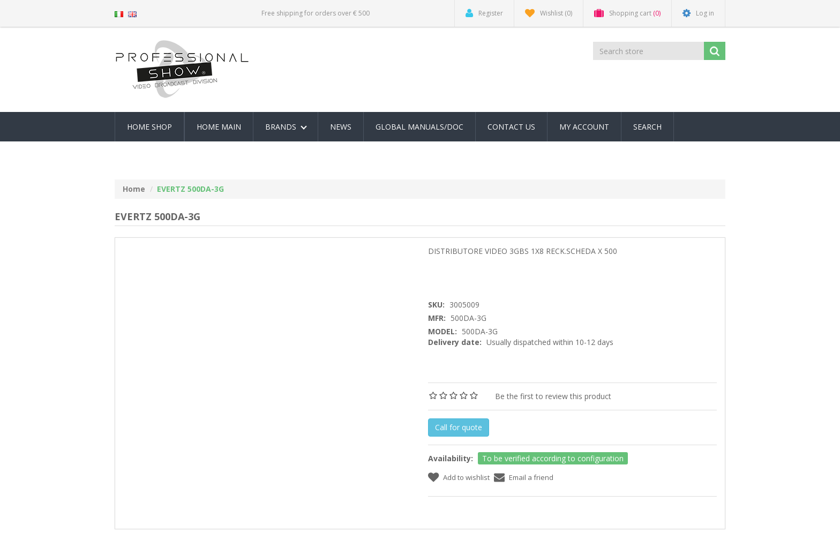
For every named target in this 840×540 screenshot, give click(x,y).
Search (647, 127)
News (340, 127)
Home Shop (149, 127)
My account (584, 127)
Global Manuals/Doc (419, 127)
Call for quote (458, 427)
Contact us (511, 127)
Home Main (219, 127)
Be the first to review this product (553, 396)
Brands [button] (286, 127)
